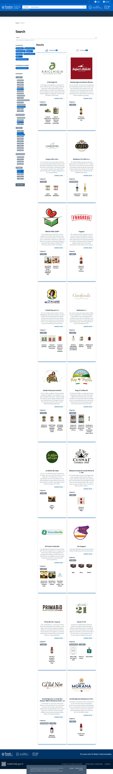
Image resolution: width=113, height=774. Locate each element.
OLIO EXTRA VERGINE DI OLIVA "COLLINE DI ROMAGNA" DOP (48, 271)
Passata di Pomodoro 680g (81, 510)
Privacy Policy (90, 769)
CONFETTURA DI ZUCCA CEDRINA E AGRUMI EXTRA (52, 430)
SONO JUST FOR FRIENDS (51, 741)
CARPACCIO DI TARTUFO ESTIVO (89, 347)
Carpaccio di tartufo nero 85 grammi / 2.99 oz (81, 429)
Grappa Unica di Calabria (77, 195)
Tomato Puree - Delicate (81, 739)
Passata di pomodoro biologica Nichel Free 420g (52, 662)
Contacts (107, 769)
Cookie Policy (79, 768)
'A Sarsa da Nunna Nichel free (81, 119)
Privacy (72, 768)
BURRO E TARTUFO (81, 347)
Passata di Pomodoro (55, 268)
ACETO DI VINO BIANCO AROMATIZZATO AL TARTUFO (73, 348)
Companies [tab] (51, 50)
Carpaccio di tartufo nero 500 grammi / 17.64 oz (73, 429)
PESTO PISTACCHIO (48, 195)
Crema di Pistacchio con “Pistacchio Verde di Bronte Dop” (47, 121)
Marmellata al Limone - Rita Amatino (52, 585)
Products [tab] (82, 50)
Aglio (73, 575)
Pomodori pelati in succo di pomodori (52, 347)
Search (18, 38)
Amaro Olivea (89, 659)
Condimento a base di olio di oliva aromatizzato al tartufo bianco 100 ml (89, 431)
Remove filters (20, 185)
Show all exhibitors (26, 9)
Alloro (81, 575)
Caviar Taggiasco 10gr (51, 508)
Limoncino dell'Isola (85, 195)
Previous (68, 346)
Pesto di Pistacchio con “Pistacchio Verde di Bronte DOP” (55, 121)
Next (95, 346)
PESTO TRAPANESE (56, 195)
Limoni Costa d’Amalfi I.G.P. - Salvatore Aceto (44, 586)
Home (17, 23)
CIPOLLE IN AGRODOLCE (44, 427)
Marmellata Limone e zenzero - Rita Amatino (59, 586)
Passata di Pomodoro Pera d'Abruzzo (81, 269)
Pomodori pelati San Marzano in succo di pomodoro (60, 349)
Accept (81, 769)
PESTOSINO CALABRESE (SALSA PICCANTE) (60, 429)
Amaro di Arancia (81, 660)
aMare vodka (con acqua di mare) (73, 660)
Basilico (89, 575)
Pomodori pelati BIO (44, 347)
